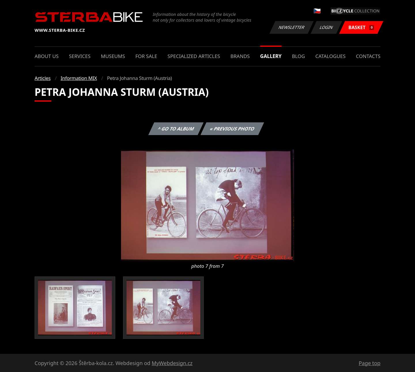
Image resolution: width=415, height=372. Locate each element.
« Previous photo (232, 129)
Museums (113, 56)
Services (79, 56)
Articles (42, 78)
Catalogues (330, 56)
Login (326, 27)
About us (47, 56)
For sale (146, 56)
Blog (298, 56)
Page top (369, 363)
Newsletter (291, 27)
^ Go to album (175, 129)
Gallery (271, 56)
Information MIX (79, 78)
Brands (240, 56)
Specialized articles (193, 56)
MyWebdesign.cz (172, 363)
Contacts (368, 56)
